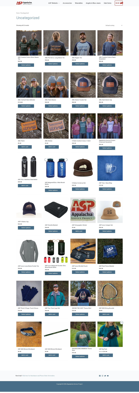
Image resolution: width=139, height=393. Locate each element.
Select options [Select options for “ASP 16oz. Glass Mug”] (107, 189)
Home (18, 13)
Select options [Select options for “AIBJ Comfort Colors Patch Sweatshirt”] (107, 65)
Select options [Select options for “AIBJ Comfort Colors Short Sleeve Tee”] (26, 65)
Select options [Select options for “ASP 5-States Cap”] (26, 228)
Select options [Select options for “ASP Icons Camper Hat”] (107, 232)
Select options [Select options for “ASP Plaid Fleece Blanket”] (107, 273)
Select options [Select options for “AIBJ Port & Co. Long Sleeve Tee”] (53, 64)
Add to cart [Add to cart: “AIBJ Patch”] (24, 147)
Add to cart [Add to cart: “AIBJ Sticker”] (51, 147)
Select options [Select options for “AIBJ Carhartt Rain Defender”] (26, 106)
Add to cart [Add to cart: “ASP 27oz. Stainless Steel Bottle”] (24, 186)
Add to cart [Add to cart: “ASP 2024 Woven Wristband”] (51, 356)
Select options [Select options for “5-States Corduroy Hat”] (80, 189)
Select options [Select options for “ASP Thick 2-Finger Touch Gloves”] (26, 315)
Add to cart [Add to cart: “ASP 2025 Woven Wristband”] (24, 356)
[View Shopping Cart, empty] (119, 3)
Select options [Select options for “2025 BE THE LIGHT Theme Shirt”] (80, 315)
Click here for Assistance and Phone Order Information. (38, 377)
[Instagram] (102, 377)
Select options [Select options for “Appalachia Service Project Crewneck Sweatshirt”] (107, 148)
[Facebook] (100, 377)
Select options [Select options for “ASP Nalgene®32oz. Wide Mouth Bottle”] (53, 191)
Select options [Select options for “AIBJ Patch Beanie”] (53, 106)
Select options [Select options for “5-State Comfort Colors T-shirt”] (80, 147)
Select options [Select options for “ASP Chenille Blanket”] (53, 232)
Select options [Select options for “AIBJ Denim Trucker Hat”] (80, 106)
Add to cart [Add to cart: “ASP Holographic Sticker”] (79, 232)
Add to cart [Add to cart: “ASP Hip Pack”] (106, 356)
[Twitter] (105, 377)
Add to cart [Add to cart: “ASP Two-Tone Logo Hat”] (51, 315)
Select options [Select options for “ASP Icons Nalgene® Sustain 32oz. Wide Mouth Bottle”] (53, 274)
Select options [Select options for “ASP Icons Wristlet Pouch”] (80, 273)
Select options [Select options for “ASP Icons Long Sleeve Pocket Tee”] (26, 273)
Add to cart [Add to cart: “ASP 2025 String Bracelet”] (106, 315)
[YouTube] (108, 377)
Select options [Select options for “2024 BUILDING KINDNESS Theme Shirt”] (80, 357)
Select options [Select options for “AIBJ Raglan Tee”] (80, 64)
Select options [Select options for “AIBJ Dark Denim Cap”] (107, 106)
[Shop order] (114, 25)
